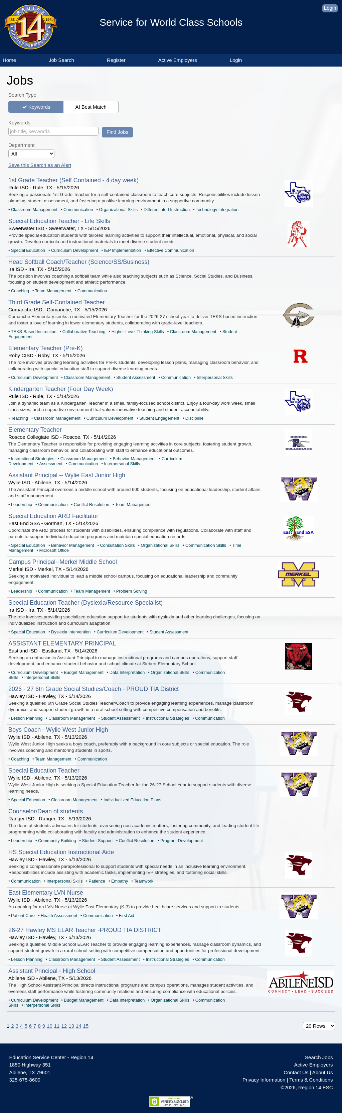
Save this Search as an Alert (39, 165)
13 (71, 1026)
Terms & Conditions (311, 1080)
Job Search (61, 60)
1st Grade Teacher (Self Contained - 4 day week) (73, 180)
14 (78, 1026)
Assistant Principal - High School (51, 971)
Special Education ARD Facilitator (53, 516)
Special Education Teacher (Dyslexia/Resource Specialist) (85, 602)
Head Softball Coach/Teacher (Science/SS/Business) (78, 262)
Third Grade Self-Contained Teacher (56, 302)
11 (57, 1026)
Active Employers (177, 60)
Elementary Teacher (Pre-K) (45, 348)
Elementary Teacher (35, 429)
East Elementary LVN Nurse (45, 892)
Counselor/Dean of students (45, 811)
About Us (322, 1072)
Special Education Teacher (43, 770)
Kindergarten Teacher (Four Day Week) (60, 389)
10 (49, 1026)
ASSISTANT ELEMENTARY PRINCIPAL (62, 643)
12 (64, 1026)
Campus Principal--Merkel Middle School (62, 562)
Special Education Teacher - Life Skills (59, 221)
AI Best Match (90, 107)
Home (9, 60)
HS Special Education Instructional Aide (61, 852)
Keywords (39, 107)
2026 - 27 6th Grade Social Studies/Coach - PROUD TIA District (93, 689)
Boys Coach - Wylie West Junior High (58, 729)
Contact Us (296, 1072)
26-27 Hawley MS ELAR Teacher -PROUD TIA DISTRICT (84, 930)
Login (330, 8)
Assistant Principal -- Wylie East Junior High (66, 475)
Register (116, 60)
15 (86, 1026)
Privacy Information (263, 1080)
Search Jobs (319, 1057)
